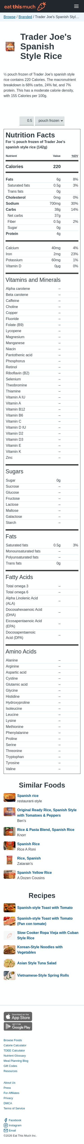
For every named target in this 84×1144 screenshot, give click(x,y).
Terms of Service (14, 1108)
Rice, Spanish (29, 858)
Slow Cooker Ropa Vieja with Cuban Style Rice (48, 935)
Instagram (13, 1125)
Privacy (8, 1098)
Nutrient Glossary (15, 1055)
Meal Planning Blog (16, 1060)
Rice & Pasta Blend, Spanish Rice (45, 830)
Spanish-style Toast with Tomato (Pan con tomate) (45, 921)
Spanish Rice (28, 844)
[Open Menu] (76, 6)
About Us (9, 1082)
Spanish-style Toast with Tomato (45, 907)
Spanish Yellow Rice (34, 872)
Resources (10, 1071)
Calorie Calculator (15, 1045)
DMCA (8, 1103)
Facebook (12, 1120)
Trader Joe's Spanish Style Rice (45, 46)
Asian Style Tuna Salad (36, 963)
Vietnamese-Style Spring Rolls (43, 975)
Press (7, 1087)
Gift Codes (10, 1066)
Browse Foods (13, 1040)
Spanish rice (28, 796)
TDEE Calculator (14, 1050)
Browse (9, 17)
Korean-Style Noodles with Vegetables (40, 949)
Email (10, 1130)
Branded (25, 17)
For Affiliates (11, 1093)
